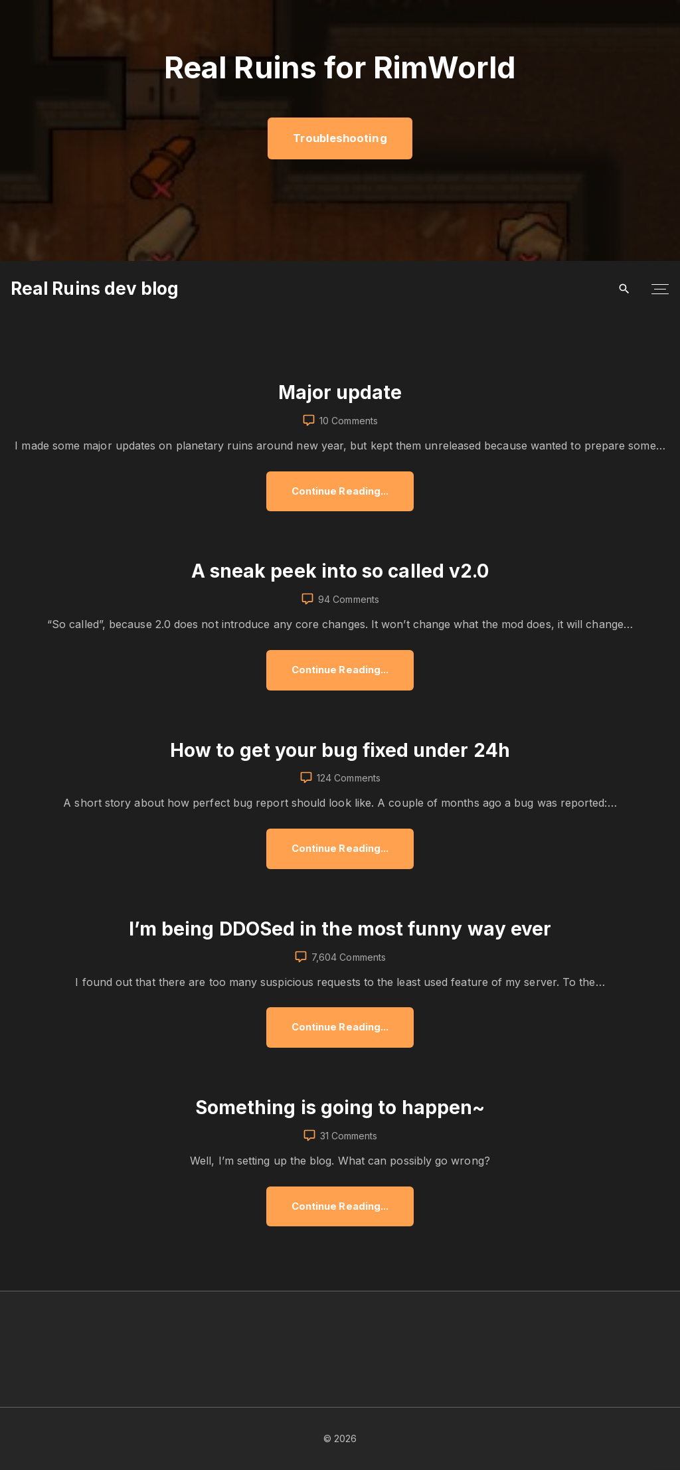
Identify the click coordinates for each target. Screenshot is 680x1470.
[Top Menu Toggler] (660, 288)
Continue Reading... (345, 498)
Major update (340, 392)
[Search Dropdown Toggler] (624, 289)
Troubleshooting (339, 138)
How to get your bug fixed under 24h (340, 750)
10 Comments (348, 421)
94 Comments (348, 599)
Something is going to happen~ (340, 1107)
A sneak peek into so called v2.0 (340, 571)
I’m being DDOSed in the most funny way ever (340, 929)
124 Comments (349, 778)
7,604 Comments (348, 957)
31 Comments (349, 1136)
